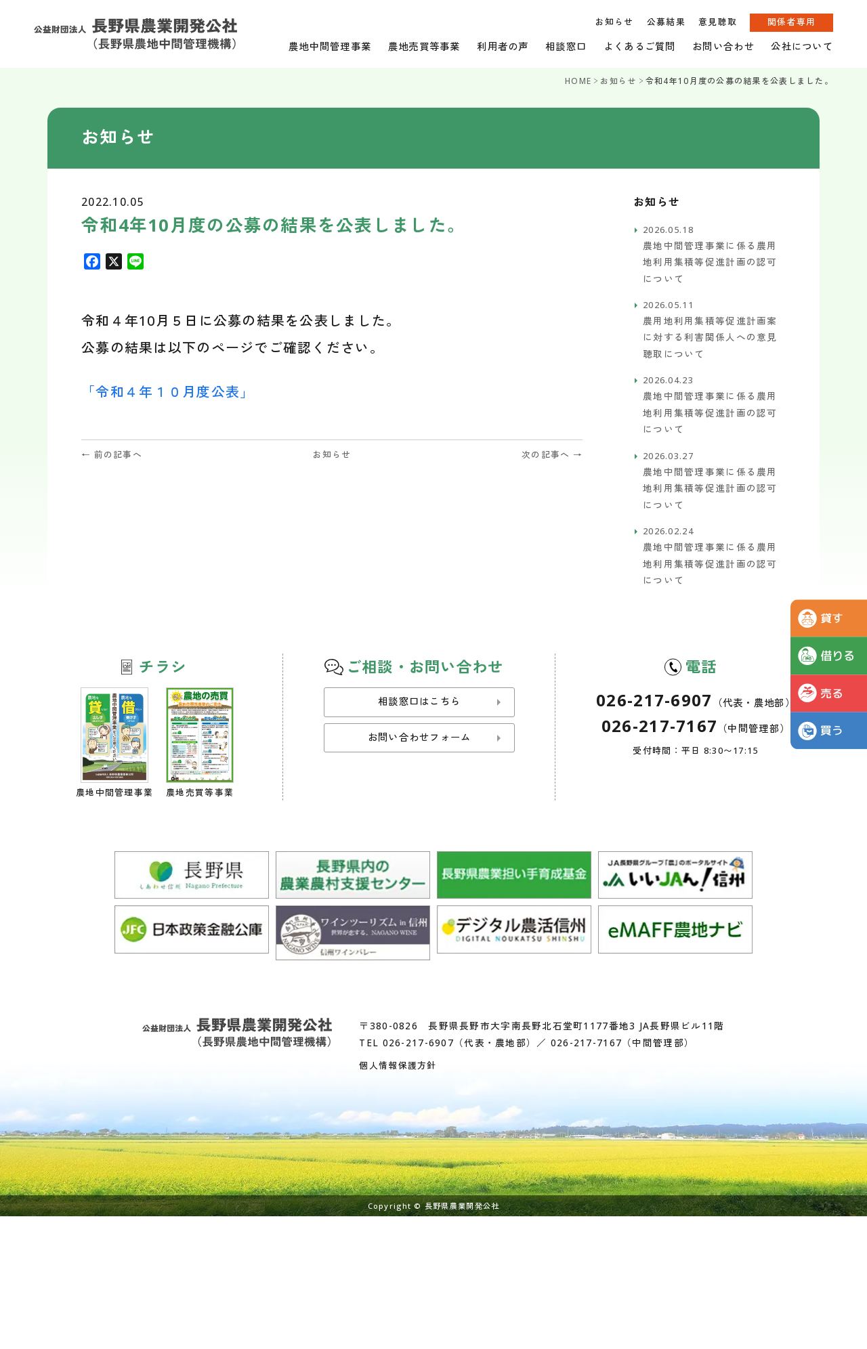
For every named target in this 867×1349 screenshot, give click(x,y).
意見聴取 (717, 22)
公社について (802, 46)
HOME (578, 81)
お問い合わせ (723, 46)
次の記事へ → (552, 454)
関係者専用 (791, 22)
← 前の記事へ (111, 454)
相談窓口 (566, 46)
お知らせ (614, 22)
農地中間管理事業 (330, 46)
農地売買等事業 (424, 46)
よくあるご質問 (640, 46)
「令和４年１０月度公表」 (167, 392)
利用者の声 (502, 46)
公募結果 (666, 22)
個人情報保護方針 (397, 1065)
